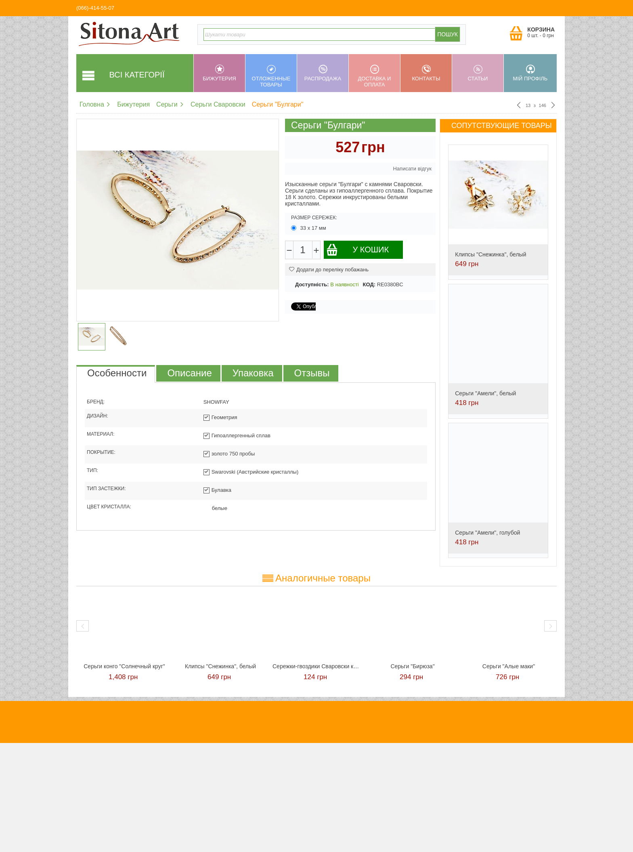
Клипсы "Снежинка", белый (490, 254)
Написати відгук (412, 169)
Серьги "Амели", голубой (487, 532)
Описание (189, 372)
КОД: (369, 284)
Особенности (117, 372)
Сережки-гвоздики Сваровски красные (316, 666)
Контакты (426, 73)
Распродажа (323, 73)
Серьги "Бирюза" (412, 666)
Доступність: (312, 284)
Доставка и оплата (374, 76)
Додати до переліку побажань (329, 270)
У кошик (357, 250)
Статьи (478, 73)
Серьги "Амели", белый (485, 393)
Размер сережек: (314, 217)
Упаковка (253, 372)
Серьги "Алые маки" (508, 666)
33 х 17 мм (309, 228)
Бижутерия (219, 73)
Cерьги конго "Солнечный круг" (124, 666)
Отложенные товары (271, 76)
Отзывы (312, 372)
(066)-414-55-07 (95, 8)
